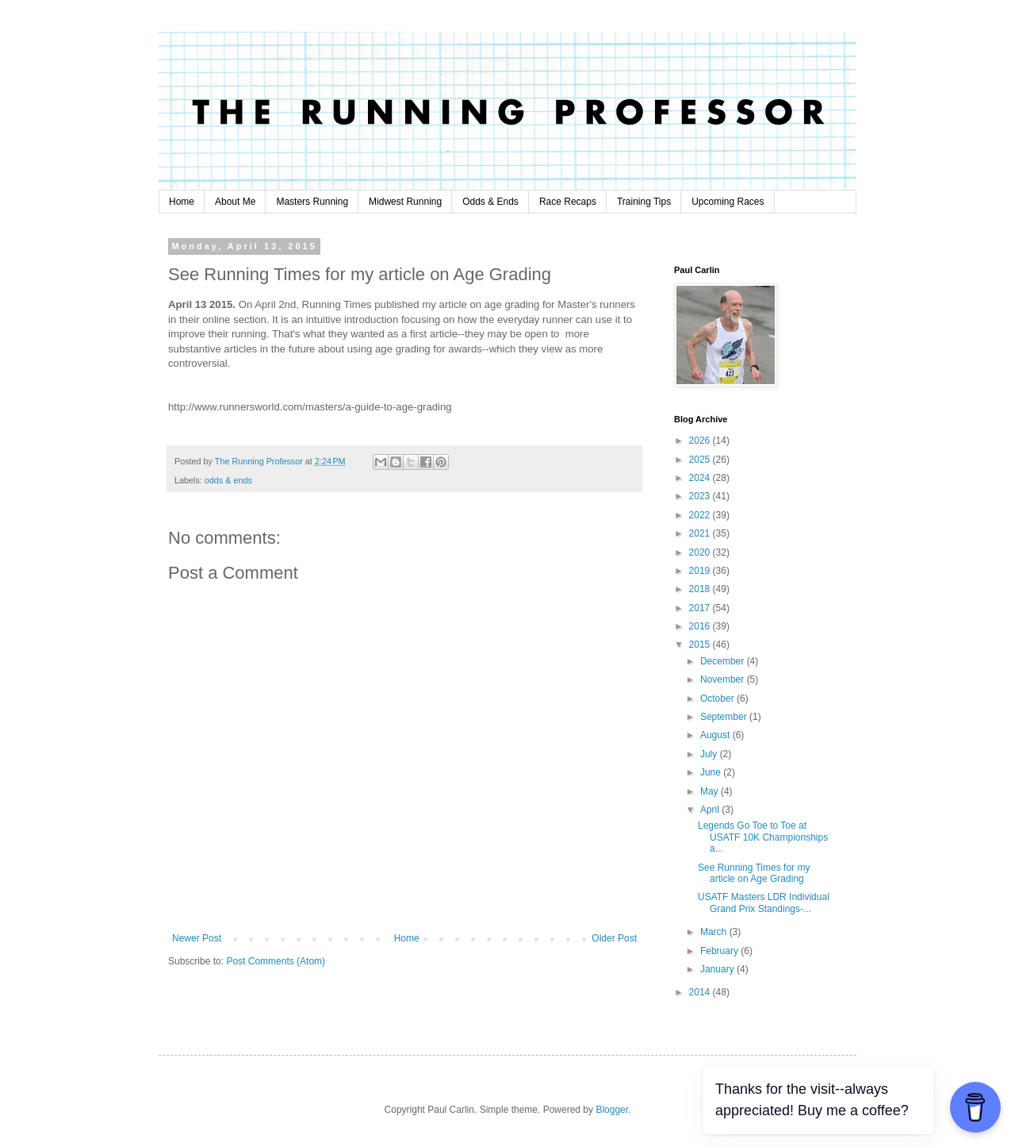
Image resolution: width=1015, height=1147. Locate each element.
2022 (701, 515)
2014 (701, 992)
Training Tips (644, 201)
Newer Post (196, 938)
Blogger (612, 1109)
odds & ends (228, 480)
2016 (701, 626)
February (720, 950)
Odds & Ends (490, 201)
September (724, 716)
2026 (701, 440)
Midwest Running (405, 201)
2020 (701, 552)
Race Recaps (567, 201)
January (718, 969)
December (723, 661)
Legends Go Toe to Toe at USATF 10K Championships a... (763, 837)
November (723, 679)
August (716, 735)
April (711, 809)
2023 (701, 496)
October (718, 698)
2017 (701, 608)
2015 (701, 644)
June (711, 772)
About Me (235, 201)
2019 (701, 570)
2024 (701, 477)
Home (181, 201)
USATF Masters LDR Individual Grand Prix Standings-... (763, 902)
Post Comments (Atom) (275, 961)
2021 (701, 533)
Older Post (614, 938)
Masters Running (312, 201)
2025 (701, 459)
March (715, 931)
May (710, 791)
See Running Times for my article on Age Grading (754, 873)
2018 (701, 589)
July (710, 754)
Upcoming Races (727, 201)
